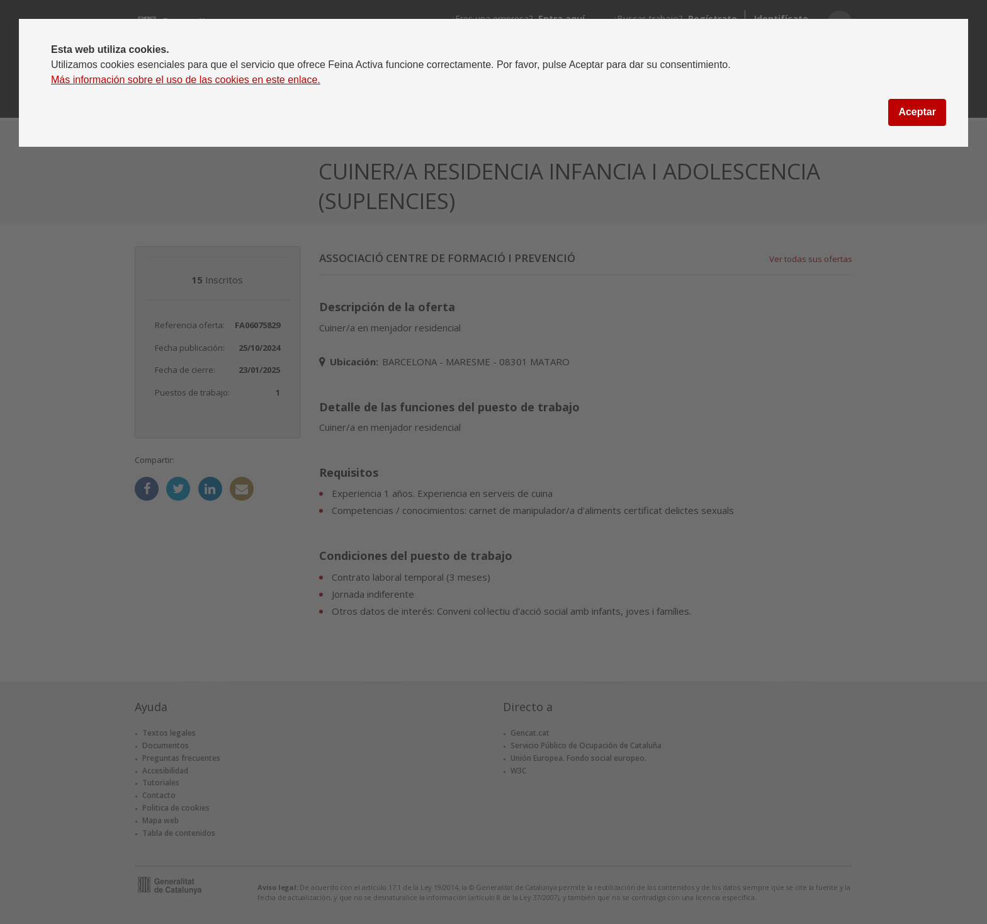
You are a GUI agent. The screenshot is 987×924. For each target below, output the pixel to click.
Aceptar (917, 111)
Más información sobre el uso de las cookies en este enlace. (185, 79)
